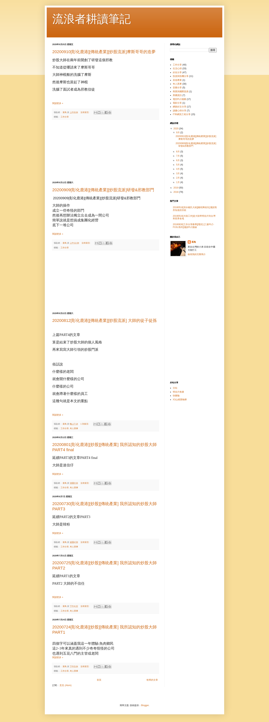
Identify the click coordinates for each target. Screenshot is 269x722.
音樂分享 (177, 87)
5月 (178, 164)
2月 (178, 177)
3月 (178, 173)
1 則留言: (85, 424)
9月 (178, 132)
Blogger (145, 705)
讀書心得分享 (179, 110)
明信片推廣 (178, 392)
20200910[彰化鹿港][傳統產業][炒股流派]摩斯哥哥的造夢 (104, 51)
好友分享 (177, 72)
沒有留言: (85, 112)
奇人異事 (74, 428)
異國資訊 (177, 95)
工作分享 (65, 117)
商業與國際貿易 (180, 91)
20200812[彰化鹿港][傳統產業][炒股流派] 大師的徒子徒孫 (104, 320)
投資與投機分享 (180, 76)
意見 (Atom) (65, 685)
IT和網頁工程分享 (182, 114)
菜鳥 (193, 242)
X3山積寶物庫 (180, 399)
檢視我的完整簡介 (197, 254)
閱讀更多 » (57, 103)
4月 (178, 169)
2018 (176, 192)
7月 (178, 156)
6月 (178, 160)
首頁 (99, 680)
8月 (178, 151)
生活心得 (177, 68)
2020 (176, 128)
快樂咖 (176, 395)
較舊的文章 (152, 680)
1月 (178, 182)
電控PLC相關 (179, 99)
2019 (176, 187)
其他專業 (177, 80)
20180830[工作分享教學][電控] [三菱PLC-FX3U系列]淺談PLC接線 (193, 225)
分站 (175, 388)
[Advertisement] (105, 150)
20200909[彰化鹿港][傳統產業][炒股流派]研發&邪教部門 (103, 190)
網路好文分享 (179, 106)
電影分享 (177, 103)
